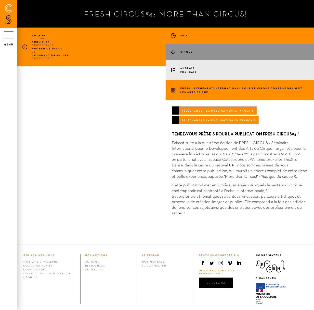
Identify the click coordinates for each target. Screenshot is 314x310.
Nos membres (153, 261)
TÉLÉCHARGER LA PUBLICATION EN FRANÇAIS (219, 120)
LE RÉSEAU (150, 255)
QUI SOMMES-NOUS (39, 255)
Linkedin (239, 263)
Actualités (94, 269)
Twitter (211, 263)
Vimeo (230, 263)
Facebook (202, 263)
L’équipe (30, 277)
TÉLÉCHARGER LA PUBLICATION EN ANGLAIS (218, 110)
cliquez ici (216, 282)
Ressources (95, 265)
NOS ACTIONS (96, 255)
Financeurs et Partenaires (46, 273)
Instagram (220, 263)
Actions (92, 261)
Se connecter (154, 265)
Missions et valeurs (40, 261)
